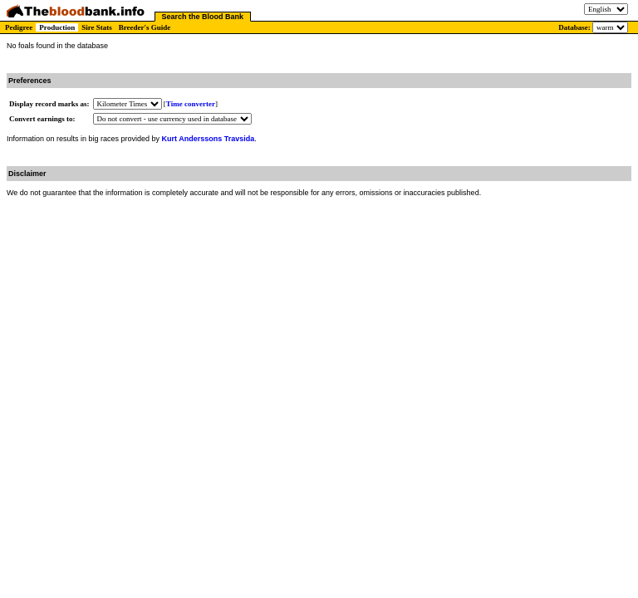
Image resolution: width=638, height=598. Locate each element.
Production (57, 27)
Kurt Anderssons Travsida (208, 139)
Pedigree (18, 27)
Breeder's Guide (145, 27)
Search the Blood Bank (203, 16)
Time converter (190, 104)
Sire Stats (96, 27)
